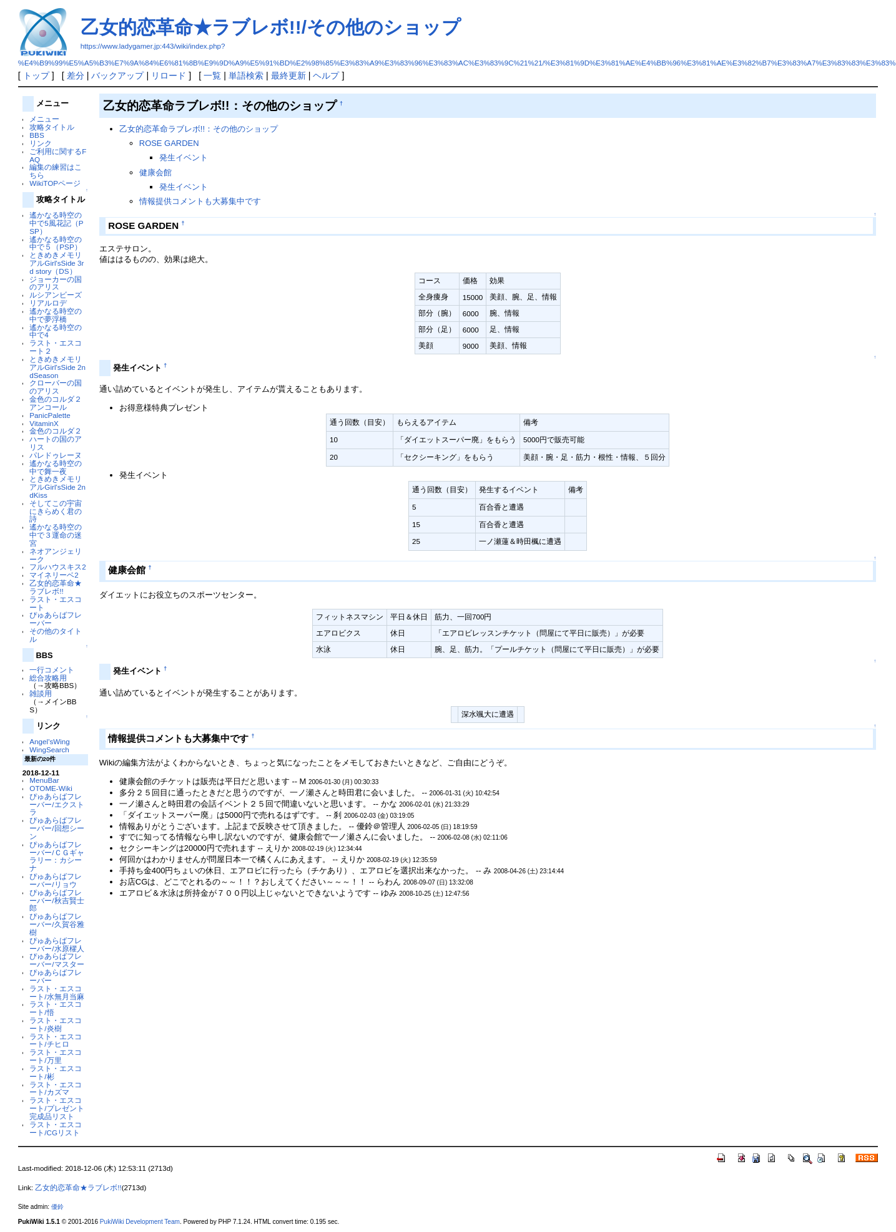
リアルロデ (48, 303)
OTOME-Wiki (50, 788)
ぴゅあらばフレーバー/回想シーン (56, 828)
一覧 (212, 75)
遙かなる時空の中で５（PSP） (55, 243)
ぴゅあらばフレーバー (55, 619)
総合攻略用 (48, 678)
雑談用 (40, 693)
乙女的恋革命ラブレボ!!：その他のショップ (198, 128)
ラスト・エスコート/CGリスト (55, 1128)
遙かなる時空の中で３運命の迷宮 (55, 535)
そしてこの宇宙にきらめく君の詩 (55, 511)
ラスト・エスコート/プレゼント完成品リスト (56, 1108)
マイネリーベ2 (53, 575)
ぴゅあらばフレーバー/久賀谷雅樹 (56, 924)
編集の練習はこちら (55, 171)
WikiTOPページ (55, 183)
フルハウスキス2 (57, 567)
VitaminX (43, 423)
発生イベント (183, 157)
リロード (168, 75)
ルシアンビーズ (55, 295)
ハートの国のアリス (55, 443)
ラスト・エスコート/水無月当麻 (56, 992)
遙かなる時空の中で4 (55, 331)
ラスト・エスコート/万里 (55, 1056)
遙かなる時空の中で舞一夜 (55, 467)
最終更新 (288, 75)
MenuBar (44, 780)
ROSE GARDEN (169, 143)
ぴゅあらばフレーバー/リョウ (55, 880)
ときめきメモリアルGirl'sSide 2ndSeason (57, 367)
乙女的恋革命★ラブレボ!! (55, 587)
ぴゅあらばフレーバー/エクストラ (56, 804)
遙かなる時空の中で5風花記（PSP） (56, 223)
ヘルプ (326, 75)
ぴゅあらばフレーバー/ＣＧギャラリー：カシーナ (56, 856)
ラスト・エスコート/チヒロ (55, 1040)
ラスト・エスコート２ (55, 347)
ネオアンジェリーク (55, 555)
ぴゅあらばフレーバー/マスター (56, 960)
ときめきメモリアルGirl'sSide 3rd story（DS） (56, 263)
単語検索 (246, 75)
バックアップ (117, 75)
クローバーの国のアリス (55, 387)
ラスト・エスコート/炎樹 (55, 1024)
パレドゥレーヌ (55, 455)
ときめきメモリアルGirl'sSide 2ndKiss (57, 487)
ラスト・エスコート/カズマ (55, 1088)
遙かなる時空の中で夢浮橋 (55, 315)
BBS (36, 135)
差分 (75, 75)
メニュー (44, 119)
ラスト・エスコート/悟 (55, 1008)
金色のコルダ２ (55, 431)
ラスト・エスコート (55, 603)
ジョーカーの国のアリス (55, 283)
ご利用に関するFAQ (57, 155)
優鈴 (57, 1206)
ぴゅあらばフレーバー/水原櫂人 (56, 944)
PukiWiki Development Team (140, 1221)
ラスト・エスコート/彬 (55, 1072)
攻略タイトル (51, 127)
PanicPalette (49, 415)
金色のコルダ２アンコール (55, 403)
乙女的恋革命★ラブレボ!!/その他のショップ (271, 27)
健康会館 (155, 172)
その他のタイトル (55, 635)
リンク (40, 143)
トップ (36, 75)
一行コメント (51, 670)
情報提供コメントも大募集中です (200, 201)
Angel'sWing (49, 741)
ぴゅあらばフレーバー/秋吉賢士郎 (56, 900)
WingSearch (49, 749)
